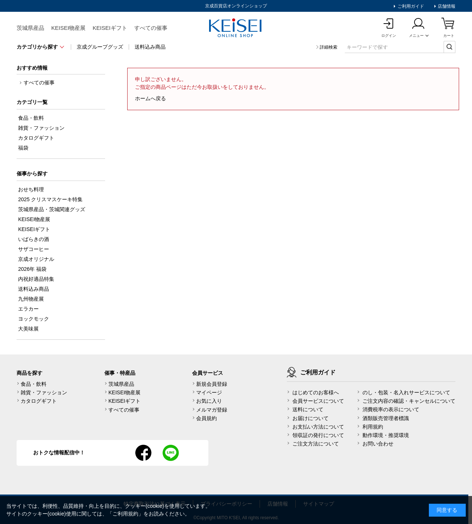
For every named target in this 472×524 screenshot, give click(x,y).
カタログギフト (39, 401)
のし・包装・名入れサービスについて (406, 392)
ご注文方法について (315, 444)
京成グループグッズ (100, 47)
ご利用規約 (125, 514)
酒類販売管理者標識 (385, 418)
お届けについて (310, 418)
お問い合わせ (377, 444)
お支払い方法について (318, 427)
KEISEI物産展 (68, 28)
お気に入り (209, 401)
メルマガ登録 (211, 410)
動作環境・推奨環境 (385, 435)
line (171, 453)
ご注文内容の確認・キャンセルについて (408, 401)
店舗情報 (446, 6)
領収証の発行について (318, 435)
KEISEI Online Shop (236, 28)
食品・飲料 (33, 384)
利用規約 (372, 427)
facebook (143, 453)
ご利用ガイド (410, 6)
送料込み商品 (150, 47)
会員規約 (206, 418)
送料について (307, 409)
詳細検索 (328, 47)
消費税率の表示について (390, 409)
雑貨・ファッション (44, 392)
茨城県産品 (30, 28)
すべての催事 (150, 28)
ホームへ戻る (150, 98)
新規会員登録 (211, 384)
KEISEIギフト (110, 28)
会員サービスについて (318, 401)
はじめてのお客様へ (315, 392)
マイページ (209, 392)
